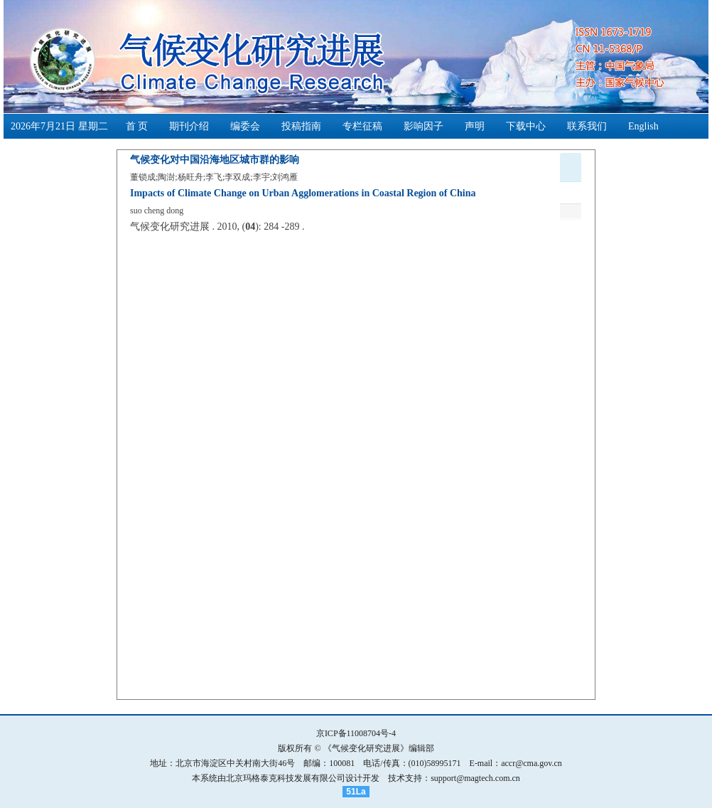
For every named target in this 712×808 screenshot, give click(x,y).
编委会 (245, 126)
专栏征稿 (362, 126)
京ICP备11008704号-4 (356, 733)
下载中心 (526, 126)
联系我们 (587, 126)
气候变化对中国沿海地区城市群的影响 (214, 159)
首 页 (137, 126)
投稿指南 (301, 126)
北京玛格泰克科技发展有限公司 (285, 778)
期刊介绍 (189, 126)
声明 (475, 126)
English (643, 126)
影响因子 (423, 126)
